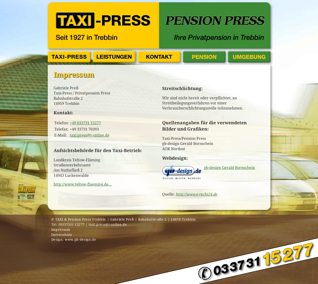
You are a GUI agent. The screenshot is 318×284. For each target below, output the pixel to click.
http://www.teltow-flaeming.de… (83, 184)
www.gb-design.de (80, 239)
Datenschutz (61, 234)
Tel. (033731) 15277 (68, 224)
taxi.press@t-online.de (89, 135)
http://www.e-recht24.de (196, 194)
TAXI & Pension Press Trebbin (80, 219)
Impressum (60, 229)
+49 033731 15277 (85, 122)
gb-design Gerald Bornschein (229, 167)
